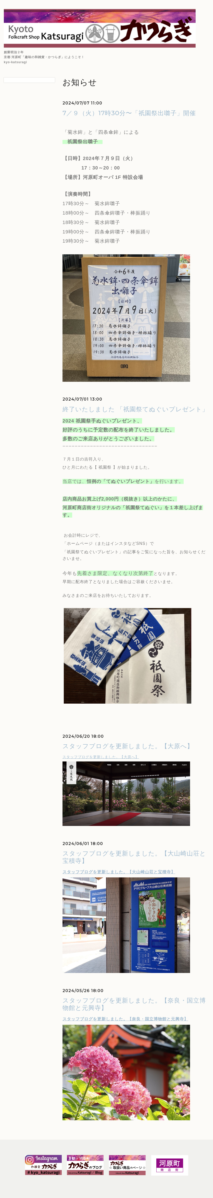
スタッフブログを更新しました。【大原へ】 (127, 746)
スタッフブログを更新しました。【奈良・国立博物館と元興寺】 (125, 1019)
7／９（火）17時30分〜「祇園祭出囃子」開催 (129, 113)
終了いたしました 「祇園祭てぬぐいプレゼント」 (135, 409)
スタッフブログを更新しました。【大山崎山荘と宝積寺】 (118, 872)
